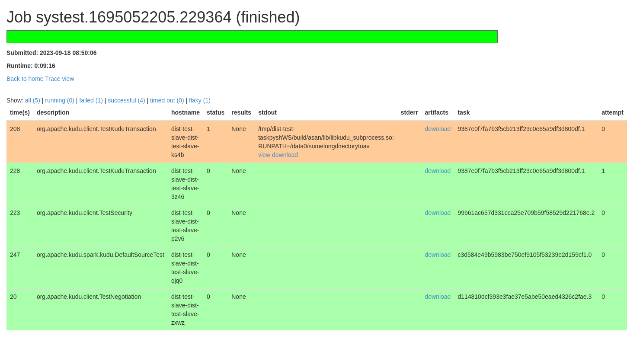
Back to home (25, 78)
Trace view (59, 78)
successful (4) (126, 100)
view (264, 154)
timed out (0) (167, 100)
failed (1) (90, 100)
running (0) (59, 100)
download (285, 154)
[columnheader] (19, 113)
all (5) (32, 100)
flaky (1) (200, 100)
